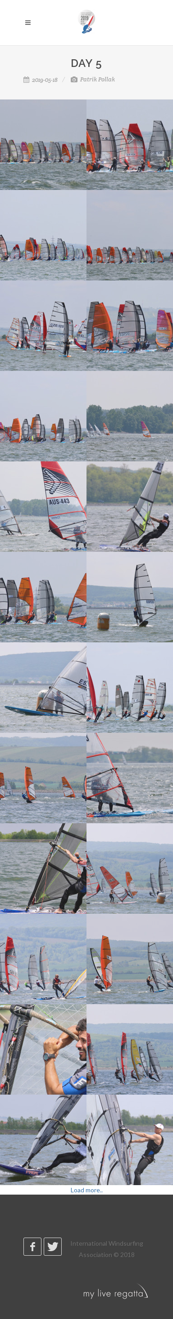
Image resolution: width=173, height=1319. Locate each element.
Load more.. (87, 1190)
